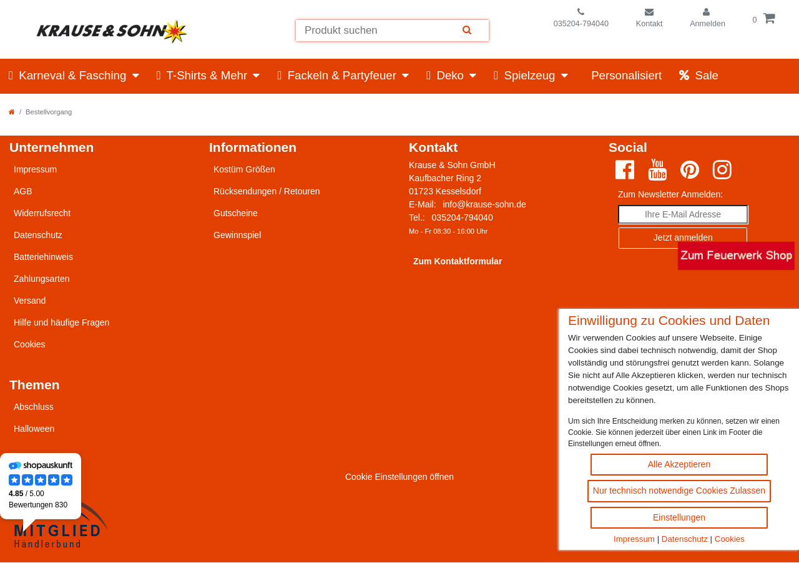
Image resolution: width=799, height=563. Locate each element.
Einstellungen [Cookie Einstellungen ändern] (679, 517)
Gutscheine (235, 213)
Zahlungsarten (42, 279)
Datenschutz (685, 539)
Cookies (730, 539)
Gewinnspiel (237, 235)
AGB (23, 191)
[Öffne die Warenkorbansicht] (764, 19)
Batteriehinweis (43, 257)
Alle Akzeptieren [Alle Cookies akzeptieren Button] (679, 464)
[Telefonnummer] (581, 18)
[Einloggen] (707, 18)
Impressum (634, 539)
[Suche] (467, 30)
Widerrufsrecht (42, 213)
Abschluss (34, 407)
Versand (30, 301)
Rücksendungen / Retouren (266, 191)
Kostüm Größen (244, 169)
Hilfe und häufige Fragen (61, 322)
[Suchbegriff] (370, 30)
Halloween (34, 429)
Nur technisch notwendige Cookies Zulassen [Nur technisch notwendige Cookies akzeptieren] (679, 491)
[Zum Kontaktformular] (649, 18)
